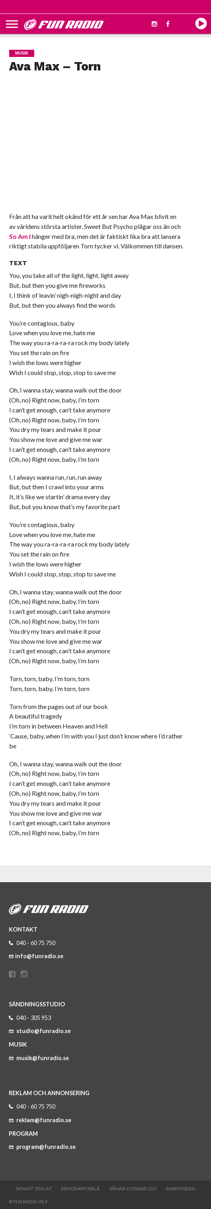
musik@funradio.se (39, 1058)
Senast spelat (34, 1188)
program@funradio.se (42, 1146)
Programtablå (80, 1188)
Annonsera (180, 1188)
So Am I (20, 236)
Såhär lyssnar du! (132, 1188)
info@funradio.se (36, 956)
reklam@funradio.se (40, 1120)
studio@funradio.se (40, 1030)
